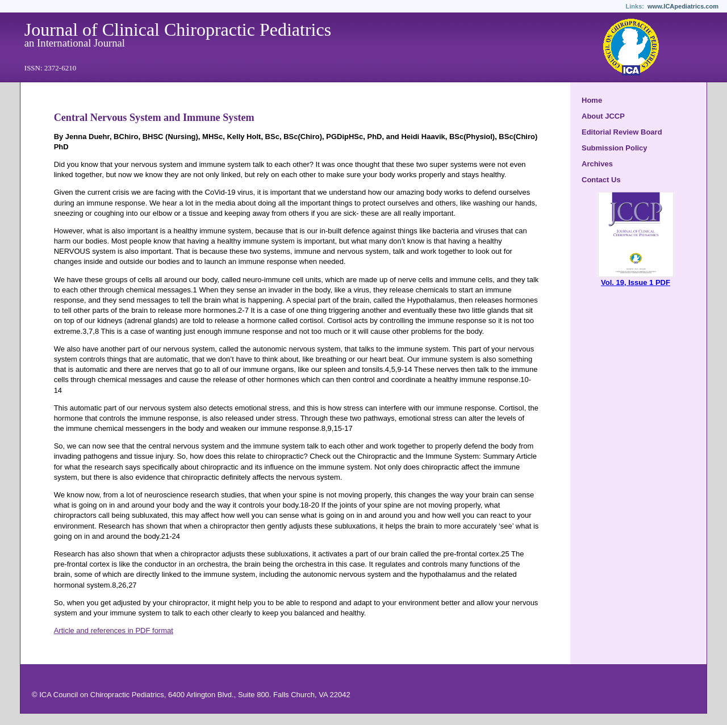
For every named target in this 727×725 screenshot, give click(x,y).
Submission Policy (614, 148)
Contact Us (601, 179)
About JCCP (603, 116)
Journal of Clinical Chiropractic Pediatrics (177, 29)
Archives (597, 163)
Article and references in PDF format (113, 630)
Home (592, 100)
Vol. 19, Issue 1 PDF (636, 278)
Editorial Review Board (622, 132)
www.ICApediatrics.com (682, 6)
